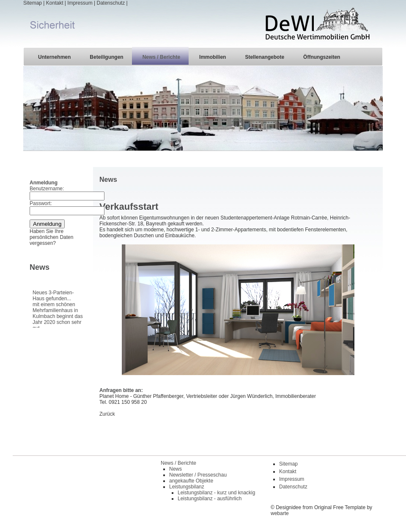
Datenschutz (110, 3)
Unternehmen (54, 57)
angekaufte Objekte (191, 481)
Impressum (79, 3)
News (175, 469)
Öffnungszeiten (321, 57)
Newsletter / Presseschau (198, 475)
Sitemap (32, 3)
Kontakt (54, 3)
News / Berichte (161, 57)
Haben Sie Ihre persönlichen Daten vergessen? (51, 237)
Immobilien (212, 57)
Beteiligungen (106, 57)
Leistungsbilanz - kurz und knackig (216, 493)
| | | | (202, 23)
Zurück (107, 414)
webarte (280, 513)
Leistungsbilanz (186, 487)
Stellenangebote (264, 57)
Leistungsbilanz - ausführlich (209, 499)
